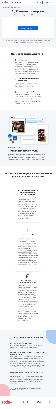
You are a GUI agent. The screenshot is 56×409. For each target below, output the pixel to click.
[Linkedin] (28, 402)
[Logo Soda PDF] (5, 2)
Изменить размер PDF (16, 7)
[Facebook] (21, 402)
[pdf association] (39, 402)
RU (52, 402)
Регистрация (48, 2)
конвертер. (20, 299)
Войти (39, 2)
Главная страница (6, 7)
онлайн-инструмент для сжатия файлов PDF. (28, 251)
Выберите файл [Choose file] (26, 28)
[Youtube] (25, 402)
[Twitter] (23, 402)
